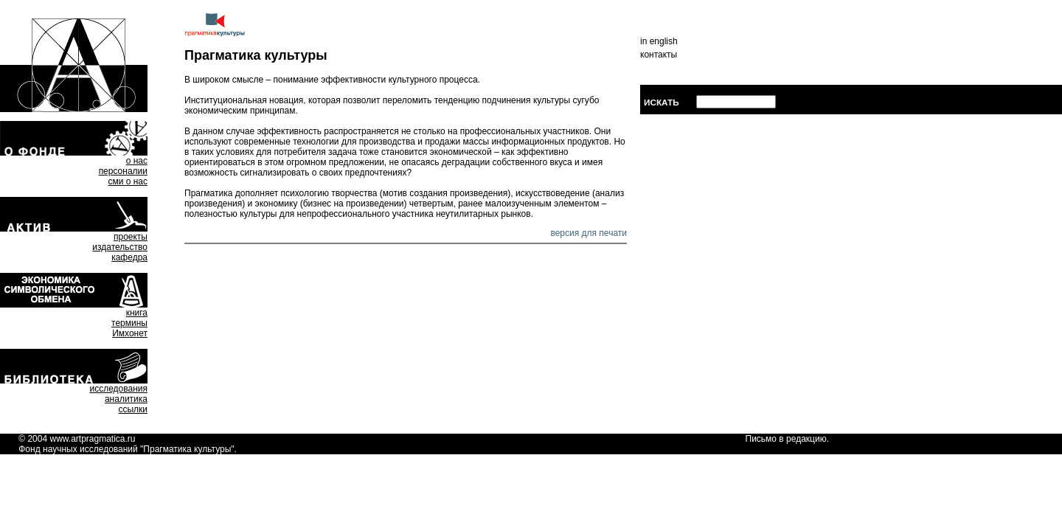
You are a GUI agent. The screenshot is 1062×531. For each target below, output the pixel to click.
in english (659, 41)
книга (137, 313)
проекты (131, 237)
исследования (118, 389)
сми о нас (128, 181)
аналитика (126, 399)
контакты (658, 54)
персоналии (123, 171)
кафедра (129, 257)
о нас (137, 161)
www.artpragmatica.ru (92, 439)
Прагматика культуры (187, 449)
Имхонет (130, 333)
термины (129, 323)
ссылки (133, 409)
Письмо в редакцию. (787, 439)
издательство (120, 247)
